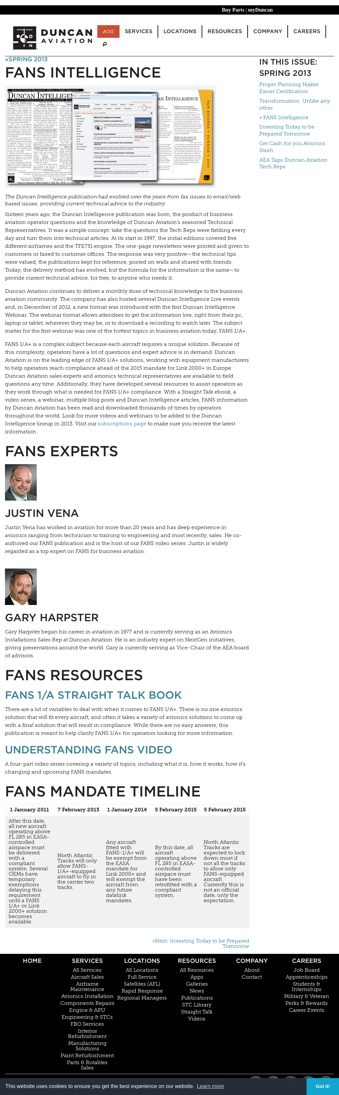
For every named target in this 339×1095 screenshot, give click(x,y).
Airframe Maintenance (87, 986)
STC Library (197, 1005)
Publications (197, 998)
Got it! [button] (323, 1086)
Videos (197, 1018)
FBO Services (87, 1024)
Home (32, 960)
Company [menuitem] (267, 31)
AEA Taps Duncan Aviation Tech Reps (293, 163)
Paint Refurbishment (87, 1055)
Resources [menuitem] (225, 31)
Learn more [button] (210, 1086)
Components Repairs (87, 1003)
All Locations (142, 970)
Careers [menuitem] (306, 31)
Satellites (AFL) (142, 984)
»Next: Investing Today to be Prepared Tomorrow (200, 943)
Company (252, 960)
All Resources (197, 970)
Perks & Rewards (306, 1003)
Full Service (142, 977)
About (252, 970)
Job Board (307, 970)
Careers (306, 960)
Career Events (306, 1010)
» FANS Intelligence (284, 117)
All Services (87, 970)
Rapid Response (142, 991)
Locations (142, 960)
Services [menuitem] (138, 31)
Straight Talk (197, 1011)
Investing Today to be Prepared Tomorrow (287, 130)
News (197, 991)
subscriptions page (122, 423)
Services (87, 960)
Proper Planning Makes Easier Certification (289, 87)
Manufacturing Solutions (87, 1046)
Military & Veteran (306, 996)
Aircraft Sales (87, 977)
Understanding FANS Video (88, 749)
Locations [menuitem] (180, 31)
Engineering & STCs (87, 1017)
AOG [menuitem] (108, 31)
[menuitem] (104, 44)
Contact (252, 977)
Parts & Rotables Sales (87, 1065)
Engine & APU (87, 1010)
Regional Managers (142, 998)
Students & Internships (306, 986)
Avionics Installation (87, 996)
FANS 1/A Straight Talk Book (93, 694)
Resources (197, 960)
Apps (196, 977)
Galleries (197, 984)
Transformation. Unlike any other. (294, 104)
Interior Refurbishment (87, 1033)
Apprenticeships (307, 977)
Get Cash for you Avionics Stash (292, 146)
